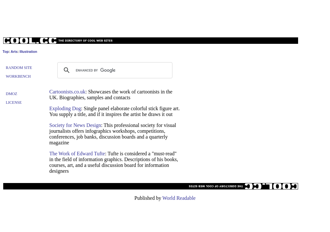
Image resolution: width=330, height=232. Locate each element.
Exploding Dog (65, 108)
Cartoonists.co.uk (67, 91)
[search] (114, 70)
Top (6, 51)
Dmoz (11, 94)
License (14, 102)
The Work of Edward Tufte (77, 153)
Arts (14, 51)
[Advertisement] (165, 17)
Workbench (18, 76)
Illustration (28, 51)
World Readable (179, 198)
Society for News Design (75, 125)
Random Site (19, 67)
